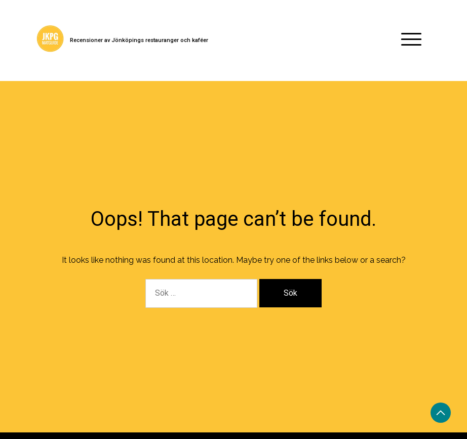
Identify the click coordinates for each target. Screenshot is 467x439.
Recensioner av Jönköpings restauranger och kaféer (139, 40)
